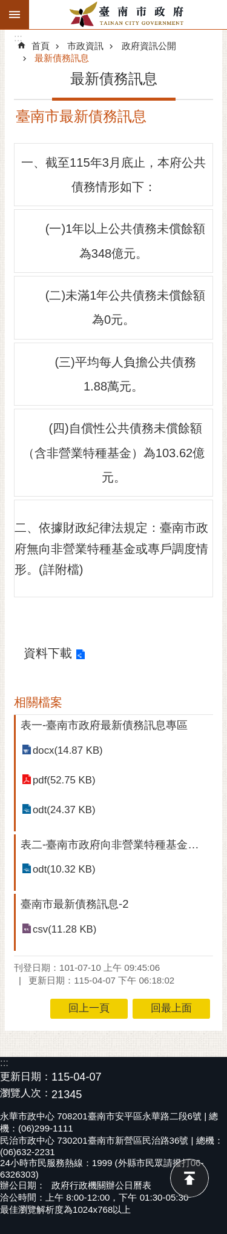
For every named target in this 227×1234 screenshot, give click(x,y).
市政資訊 (85, 46)
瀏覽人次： (25, 1093)
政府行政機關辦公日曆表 (101, 1185)
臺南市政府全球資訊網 (128, 14)
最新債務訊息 (62, 58)
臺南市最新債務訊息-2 (74, 903)
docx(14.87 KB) (68, 750)
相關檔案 (38, 702)
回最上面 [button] (171, 1008)
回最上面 (189, 1178)
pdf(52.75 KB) (64, 780)
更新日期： (25, 1076)
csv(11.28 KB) (64, 929)
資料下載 (48, 653)
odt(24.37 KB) (64, 810)
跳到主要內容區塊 (6, 6)
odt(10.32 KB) (64, 869)
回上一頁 (89, 1008)
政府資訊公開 (149, 46)
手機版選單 (14, 14)
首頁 (40, 46)
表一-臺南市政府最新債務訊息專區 (104, 725)
